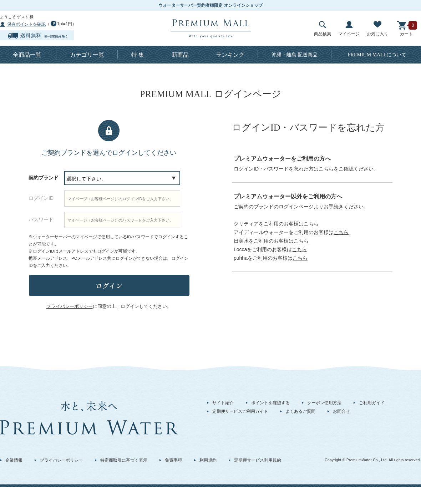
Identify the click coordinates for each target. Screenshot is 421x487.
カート (406, 28)
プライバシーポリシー (61, 460)
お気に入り (377, 28)
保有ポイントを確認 (26, 24)
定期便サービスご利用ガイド (240, 411)
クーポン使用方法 (324, 402)
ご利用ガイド (372, 402)
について (377, 54)
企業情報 (13, 460)
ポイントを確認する (270, 402)
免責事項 (173, 460)
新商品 (180, 55)
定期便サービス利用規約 (257, 460)
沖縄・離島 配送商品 (295, 54)
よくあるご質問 (300, 411)
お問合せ (341, 411)
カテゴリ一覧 (87, 55)
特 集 (137, 55)
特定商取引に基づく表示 (123, 460)
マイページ (349, 28)
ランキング (230, 55)
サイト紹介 (223, 402)
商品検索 (322, 28)
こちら (326, 169)
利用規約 (208, 460)
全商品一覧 (27, 55)
